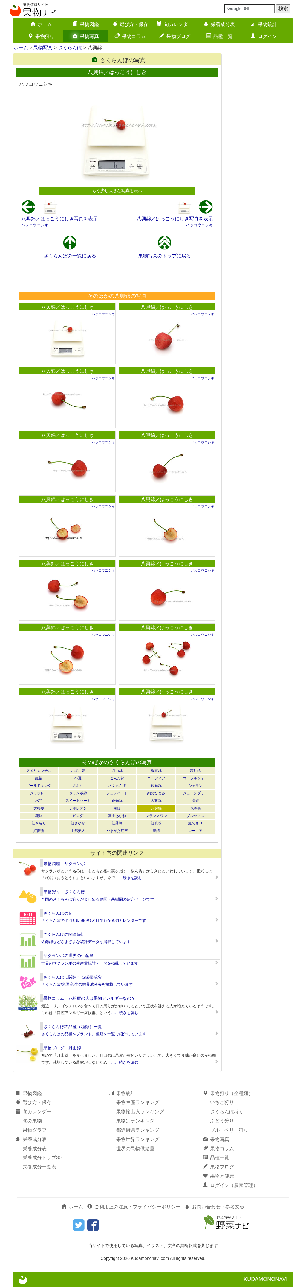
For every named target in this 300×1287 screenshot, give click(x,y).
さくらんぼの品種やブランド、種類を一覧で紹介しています (93, 1034)
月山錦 (117, 771)
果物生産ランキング (137, 1102)
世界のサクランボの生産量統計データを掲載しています (89, 963)
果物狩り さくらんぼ (64, 891)
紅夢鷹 (38, 831)
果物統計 (264, 24)
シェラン (195, 786)
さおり (78, 786)
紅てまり (195, 823)
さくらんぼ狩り (227, 1111)
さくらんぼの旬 (58, 913)
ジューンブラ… (195, 793)
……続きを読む (128, 878)
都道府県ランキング (137, 1130)
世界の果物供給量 (135, 1148)
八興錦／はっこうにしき (67, 307)
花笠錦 (195, 808)
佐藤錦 (156, 786)
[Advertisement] (117, 277)
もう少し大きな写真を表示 (117, 190)
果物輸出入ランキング (140, 1111)
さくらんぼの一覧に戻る (70, 255)
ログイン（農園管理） (230, 1185)
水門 (38, 800)
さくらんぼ (70, 47)
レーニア (195, 831)
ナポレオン (78, 808)
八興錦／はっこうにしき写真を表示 (59, 218)
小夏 (78, 778)
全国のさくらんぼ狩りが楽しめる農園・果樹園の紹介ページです (97, 899)
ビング (78, 816)
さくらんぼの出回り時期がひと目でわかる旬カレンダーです (93, 920)
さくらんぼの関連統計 (64, 934)
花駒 (38, 816)
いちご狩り (222, 1102)
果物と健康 (218, 1176)
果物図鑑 (86, 24)
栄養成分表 (219, 24)
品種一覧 (219, 36)
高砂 (195, 800)
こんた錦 (117, 778)
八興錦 (156, 808)
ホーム (41, 24)
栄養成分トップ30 (42, 1157)
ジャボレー (39, 793)
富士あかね (117, 816)
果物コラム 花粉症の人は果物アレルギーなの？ (89, 998)
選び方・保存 (130, 24)
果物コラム (130, 36)
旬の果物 (32, 1120)
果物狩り (41, 36)
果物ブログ (174, 36)
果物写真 (86, 36)
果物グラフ (35, 1130)
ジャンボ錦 (78, 793)
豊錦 (156, 831)
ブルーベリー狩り (229, 1130)
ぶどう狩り (222, 1120)
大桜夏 (38, 808)
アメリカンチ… (38, 771)
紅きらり (39, 823)
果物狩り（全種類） (228, 1093)
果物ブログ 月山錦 (62, 1047)
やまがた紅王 (117, 831)
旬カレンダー (175, 24)
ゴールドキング (38, 786)
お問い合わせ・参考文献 (214, 1206)
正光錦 (117, 800)
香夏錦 (156, 771)
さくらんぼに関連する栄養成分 (72, 977)
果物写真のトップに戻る (164, 255)
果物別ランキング (135, 1120)
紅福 (38, 778)
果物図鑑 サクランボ (64, 863)
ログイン (264, 36)
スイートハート (78, 800)
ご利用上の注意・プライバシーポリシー (133, 1206)
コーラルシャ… (195, 778)
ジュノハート (117, 793)
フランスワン (156, 816)
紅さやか (78, 823)
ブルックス (195, 816)
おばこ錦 (78, 771)
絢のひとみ (156, 793)
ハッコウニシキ (34, 225)
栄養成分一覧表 (39, 1166)
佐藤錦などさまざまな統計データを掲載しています (86, 941)
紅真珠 (156, 823)
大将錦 (156, 800)
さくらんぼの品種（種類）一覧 (72, 1026)
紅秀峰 (117, 823)
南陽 (117, 808)
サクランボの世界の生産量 (68, 955)
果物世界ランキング (137, 1139)
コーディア (156, 778)
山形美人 (78, 831)
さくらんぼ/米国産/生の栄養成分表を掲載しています (87, 984)
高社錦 (195, 771)
